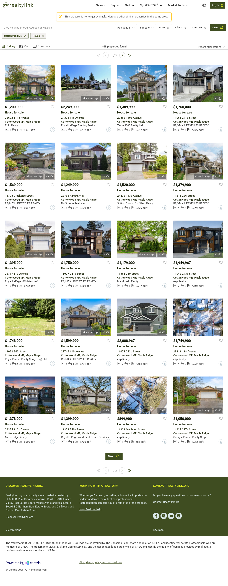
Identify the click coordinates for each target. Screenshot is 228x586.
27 (49, 98)
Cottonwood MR (13, 35)
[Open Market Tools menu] (187, 5)
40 (105, 98)
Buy (113, 5)
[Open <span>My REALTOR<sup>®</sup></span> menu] (161, 5)
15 (218, 332)
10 (162, 410)
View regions (13, 530)
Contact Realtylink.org (166, 502)
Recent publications (209, 47)
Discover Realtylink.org (19, 517)
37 (105, 332)
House (36, 35)
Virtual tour (34, 98)
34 (218, 176)
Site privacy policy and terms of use (100, 562)
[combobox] (58, 27)
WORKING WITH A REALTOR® (98, 486)
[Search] (101, 5)
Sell (127, 5)
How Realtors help (90, 509)
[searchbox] (56, 28)
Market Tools (176, 5)
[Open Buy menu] (118, 5)
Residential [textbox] (124, 27)
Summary (44, 46)
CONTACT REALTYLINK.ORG (171, 486)
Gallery (11, 46)
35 (218, 254)
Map (26, 46)
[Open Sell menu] (132, 5)
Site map (158, 530)
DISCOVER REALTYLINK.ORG (24, 486)
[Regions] (204, 5)
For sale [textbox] (145, 27)
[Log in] (217, 5)
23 (49, 332)
